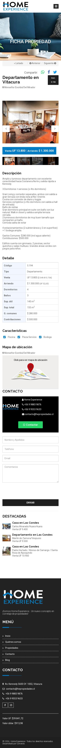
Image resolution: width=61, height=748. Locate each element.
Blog (7, 660)
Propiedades (11, 648)
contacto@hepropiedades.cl (38, 414)
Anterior (34, 63)
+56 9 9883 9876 (31, 404)
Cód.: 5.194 (53, 80)
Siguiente (50, 63)
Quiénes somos (13, 642)
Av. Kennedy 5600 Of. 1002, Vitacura (23, 684)
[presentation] (34, 491)
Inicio (7, 636)
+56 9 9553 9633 (31, 409)
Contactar (30, 424)
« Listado (18, 63)
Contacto (10, 654)
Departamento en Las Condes (32, 534)
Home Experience (32, 399)
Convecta (21, 744)
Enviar (30, 502)
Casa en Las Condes (25, 522)
